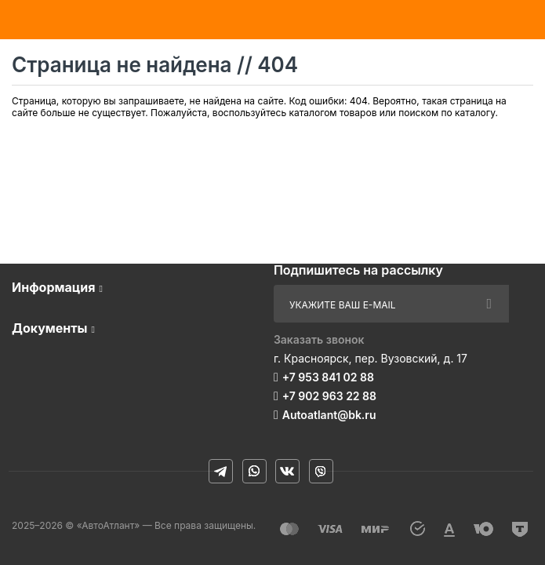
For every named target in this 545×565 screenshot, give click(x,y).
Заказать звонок (319, 339)
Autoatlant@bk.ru (329, 414)
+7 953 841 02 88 (328, 377)
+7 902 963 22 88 (329, 396)
